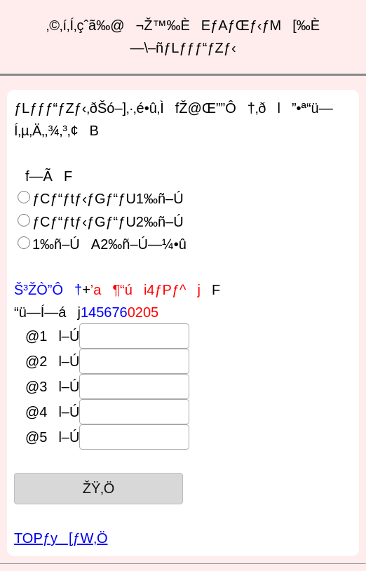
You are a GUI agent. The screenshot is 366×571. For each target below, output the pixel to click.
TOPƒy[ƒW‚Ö (60, 538)
